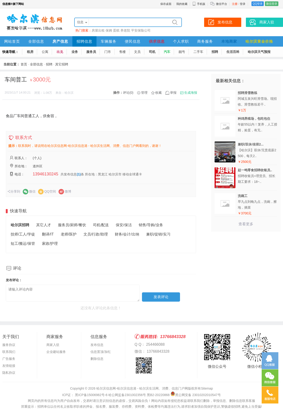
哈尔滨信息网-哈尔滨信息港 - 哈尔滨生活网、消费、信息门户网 (142, 388)
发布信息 (96, 345)
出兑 (60, 52)
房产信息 (60, 41)
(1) (79, 174)
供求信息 (157, 41)
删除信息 (96, 359)
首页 (24, 64)
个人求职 (181, 41)
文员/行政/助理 (96, 234)
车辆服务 (108, 41)
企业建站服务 (56, 352)
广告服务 (8, 359)
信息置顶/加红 (100, 352)
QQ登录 (258, 3)
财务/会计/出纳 (127, 234)
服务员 (91, 52)
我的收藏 (181, 4)
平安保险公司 (141, 30)
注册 (235, 4)
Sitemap (207, 388)
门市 (107, 52)
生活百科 (232, 52)
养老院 (125, 30)
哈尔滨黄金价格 (259, 41)
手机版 (198, 4)
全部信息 (36, 41)
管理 (144, 92)
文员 (137, 52)
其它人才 (43, 225)
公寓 (45, 52)
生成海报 (190, 92)
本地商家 (229, 41)
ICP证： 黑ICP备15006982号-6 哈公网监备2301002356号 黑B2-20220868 (116, 395)
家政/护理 (50, 243)
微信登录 (271, 3)
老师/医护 (69, 234)
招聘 (215, 52)
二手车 (198, 52)
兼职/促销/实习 (158, 234)
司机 (152, 52)
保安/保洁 (124, 225)
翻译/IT (48, 234)
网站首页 (12, 41)
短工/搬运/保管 (23, 243)
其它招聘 (61, 64)
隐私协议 (8, 372)
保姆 (109, 30)
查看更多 (245, 224)
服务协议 (8, 345)
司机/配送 (101, 225)
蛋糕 (116, 30)
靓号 (182, 52)
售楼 (122, 52)
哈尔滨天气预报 (259, 52)
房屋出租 (98, 30)
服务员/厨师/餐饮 (72, 225)
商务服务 (205, 41)
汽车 (167, 52)
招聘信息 (84, 41)
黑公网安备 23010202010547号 (195, 395)
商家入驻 (52, 345)
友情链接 (8, 366)
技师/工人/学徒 (23, 234)
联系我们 (8, 352)
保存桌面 (165, 4)
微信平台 (221, 4)
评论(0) (128, 92)
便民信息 (133, 41)
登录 (242, 4)
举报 (173, 92)
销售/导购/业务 (151, 225)
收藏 (158, 92)
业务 (74, 52)
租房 (30, 52)
